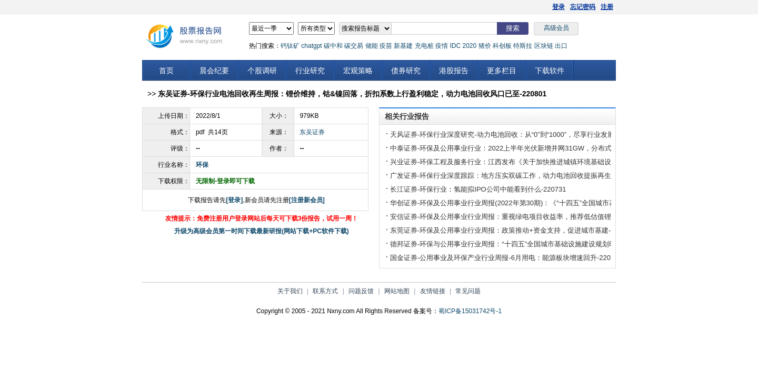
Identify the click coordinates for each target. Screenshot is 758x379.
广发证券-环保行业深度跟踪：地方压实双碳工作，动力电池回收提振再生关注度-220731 (523, 175)
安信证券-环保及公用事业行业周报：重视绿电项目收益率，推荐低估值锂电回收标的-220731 (530, 217)
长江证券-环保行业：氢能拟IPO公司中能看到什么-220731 (478, 189)
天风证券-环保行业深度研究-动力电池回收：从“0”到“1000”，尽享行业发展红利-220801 (521, 134)
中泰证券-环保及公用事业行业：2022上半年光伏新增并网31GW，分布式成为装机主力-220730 (534, 148)
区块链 (543, 45)
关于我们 (290, 291)
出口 (561, 45)
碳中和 (333, 45)
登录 (558, 7)
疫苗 (386, 45)
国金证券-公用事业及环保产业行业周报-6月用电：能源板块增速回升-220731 (506, 258)
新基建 (403, 45)
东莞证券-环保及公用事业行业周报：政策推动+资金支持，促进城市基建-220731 (512, 230)
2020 (469, 45)
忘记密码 (582, 7)
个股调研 (262, 70)
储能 (371, 45)
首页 (166, 70)
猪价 (484, 45)
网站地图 (397, 291)
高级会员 (556, 28)
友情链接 (432, 291)
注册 (607, 7)
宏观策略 (358, 70)
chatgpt (311, 45)
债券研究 (406, 70)
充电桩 (424, 45)
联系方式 (325, 291)
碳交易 (353, 45)
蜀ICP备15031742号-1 (470, 311)
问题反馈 (361, 291)
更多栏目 (501, 70)
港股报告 (453, 70)
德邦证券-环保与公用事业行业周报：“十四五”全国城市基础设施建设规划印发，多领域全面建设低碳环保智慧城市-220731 (573, 244)
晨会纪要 (214, 70)
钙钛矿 (290, 45)
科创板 (502, 45)
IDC (455, 45)
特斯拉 (522, 45)
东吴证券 (312, 132)
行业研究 (310, 70)
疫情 (441, 45)
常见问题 (468, 291)
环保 (202, 164)
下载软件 (549, 70)
